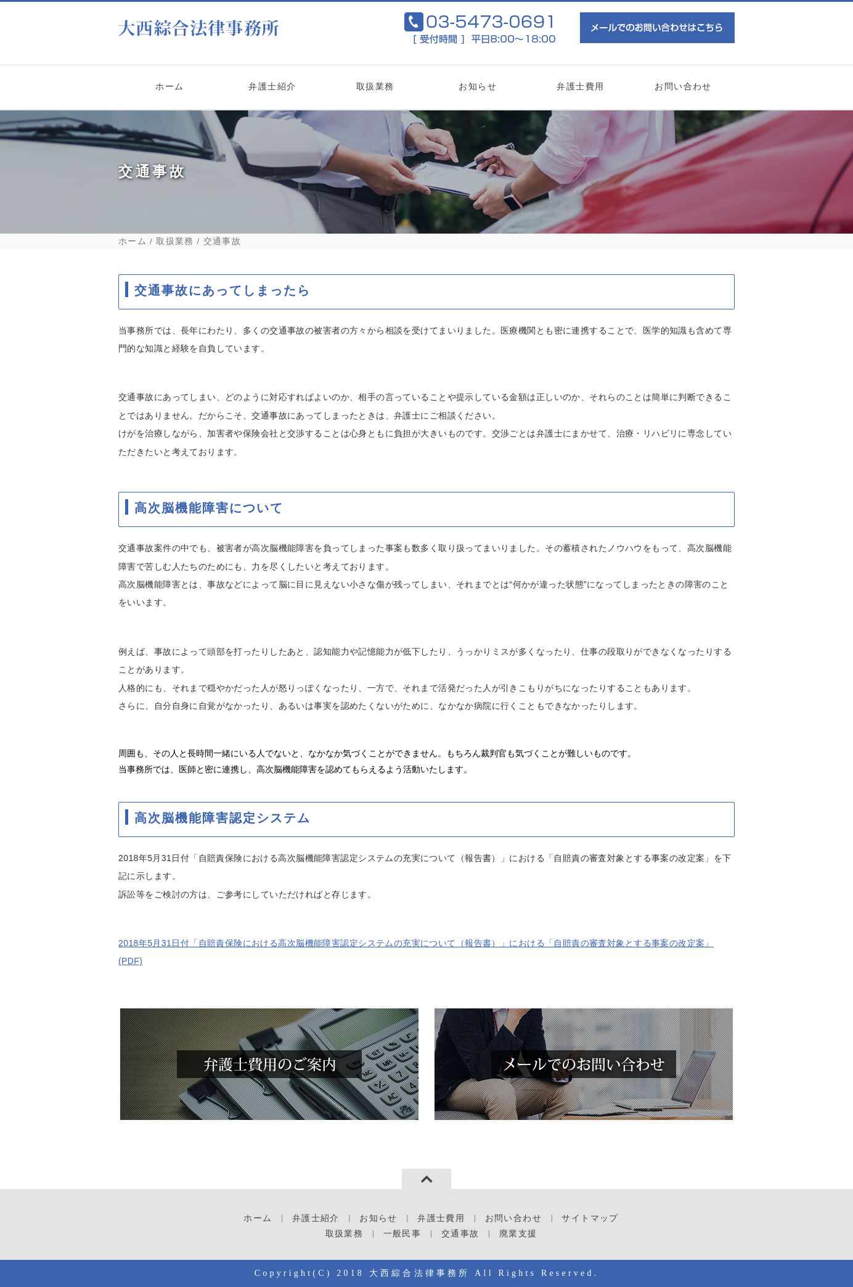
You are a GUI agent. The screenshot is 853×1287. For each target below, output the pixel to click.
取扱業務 (375, 90)
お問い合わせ (683, 90)
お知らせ (477, 90)
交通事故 (460, 1233)
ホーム (169, 90)
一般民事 (402, 1233)
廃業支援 (518, 1233)
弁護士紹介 (272, 90)
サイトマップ (589, 1218)
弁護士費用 (580, 90)
